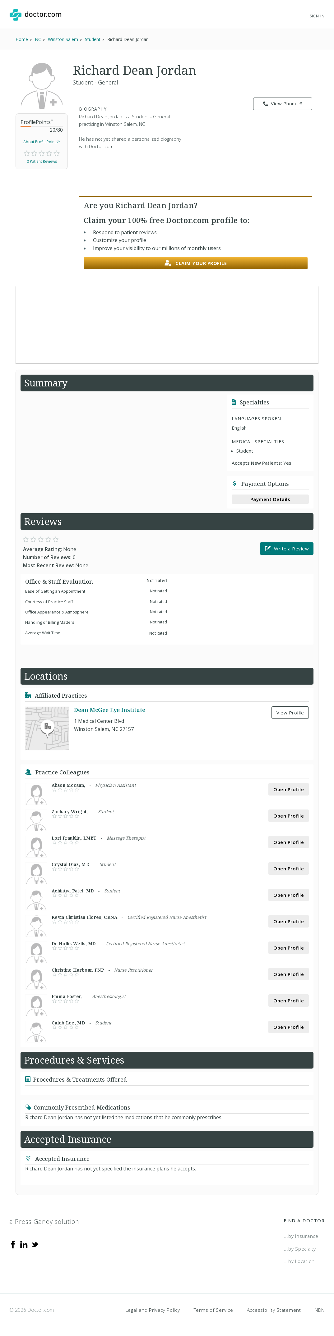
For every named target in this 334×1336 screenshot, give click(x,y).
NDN (320, 1310)
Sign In (317, 16)
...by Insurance (301, 1236)
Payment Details (270, 499)
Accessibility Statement (274, 1310)
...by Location (299, 1261)
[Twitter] (35, 1244)
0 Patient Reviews (42, 161)
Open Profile (288, 789)
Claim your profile (196, 263)
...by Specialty (300, 1249)
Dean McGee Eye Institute (109, 710)
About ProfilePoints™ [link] (41, 141)
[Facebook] (13, 1244)
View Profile (290, 712)
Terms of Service (213, 1310)
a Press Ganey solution (44, 1221)
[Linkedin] (24, 1244)
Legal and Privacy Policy (153, 1310)
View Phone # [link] (283, 104)
